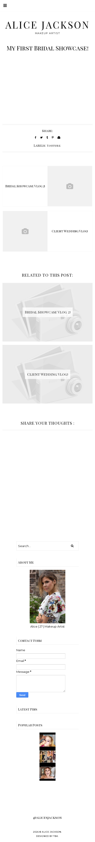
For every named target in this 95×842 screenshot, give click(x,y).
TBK (55, 836)
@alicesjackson (47, 817)
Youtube (54, 145)
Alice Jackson (47, 24)
